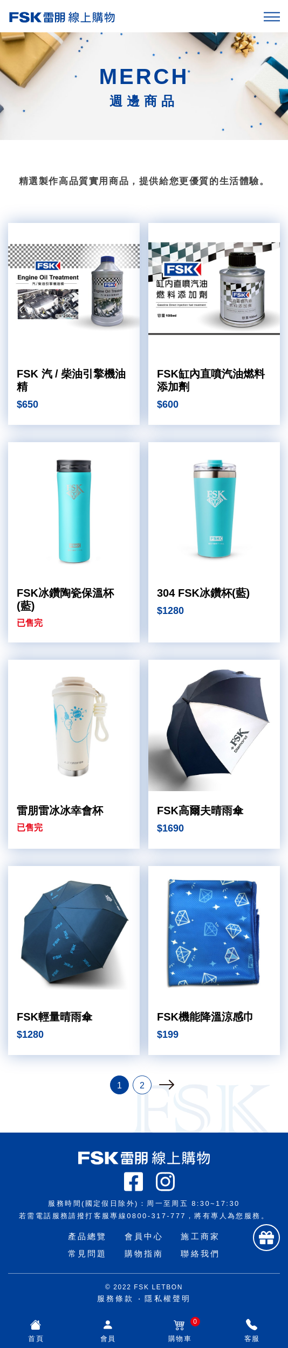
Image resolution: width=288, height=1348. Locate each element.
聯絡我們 (200, 1253)
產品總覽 (87, 1236)
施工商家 (200, 1236)
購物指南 (144, 1253)
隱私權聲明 (168, 1298)
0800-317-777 (156, 1216)
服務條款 (115, 1298)
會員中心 (144, 1236)
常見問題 (87, 1253)
